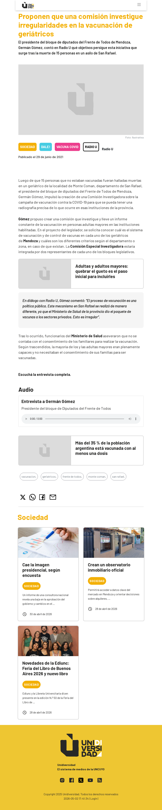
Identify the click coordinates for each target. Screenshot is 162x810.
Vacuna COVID (67, 147)
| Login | (93, 798)
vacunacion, (28, 476)
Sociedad (27, 147)
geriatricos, (49, 476)
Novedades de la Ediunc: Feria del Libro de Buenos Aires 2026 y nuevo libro (46, 668)
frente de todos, (72, 476)
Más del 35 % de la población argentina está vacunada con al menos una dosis (105, 448)
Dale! (45, 147)
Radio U (91, 147)
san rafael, (118, 476)
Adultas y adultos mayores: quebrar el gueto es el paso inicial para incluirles (101, 271)
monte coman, (97, 476)
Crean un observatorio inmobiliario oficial (109, 567)
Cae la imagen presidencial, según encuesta (41, 570)
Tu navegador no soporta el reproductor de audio (81, 419)
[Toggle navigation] (139, 4)
